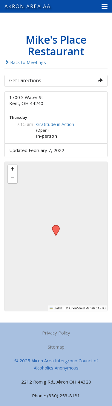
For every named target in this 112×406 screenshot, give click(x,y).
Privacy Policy (56, 333)
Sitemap (56, 347)
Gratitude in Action (55, 124)
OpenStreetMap (80, 308)
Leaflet (56, 308)
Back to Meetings (25, 62)
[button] (104, 6)
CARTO (101, 308)
